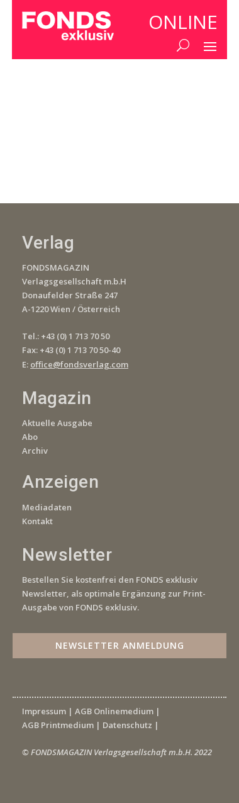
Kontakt (37, 521)
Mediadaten (47, 507)
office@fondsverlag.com (79, 364)
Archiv (35, 450)
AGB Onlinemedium (114, 711)
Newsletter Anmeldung (119, 645)
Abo (30, 436)
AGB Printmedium (58, 725)
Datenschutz (127, 725)
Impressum (44, 711)
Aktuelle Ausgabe (57, 423)
